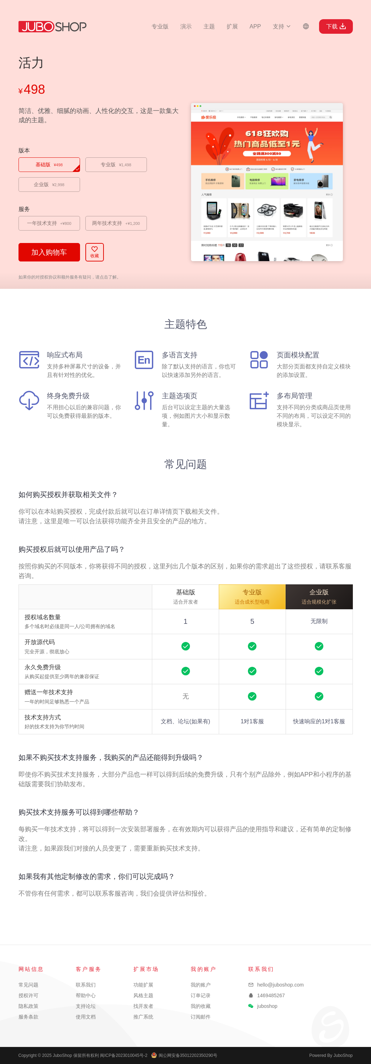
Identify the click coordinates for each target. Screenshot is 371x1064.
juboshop (267, 1006)
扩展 (232, 26)
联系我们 (86, 985)
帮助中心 (86, 995)
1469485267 (271, 995)
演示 (186, 26)
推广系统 (143, 1017)
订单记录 (201, 995)
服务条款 (28, 1017)
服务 (24, 209)
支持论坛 (86, 1006)
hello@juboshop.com (280, 985)
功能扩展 (143, 985)
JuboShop (52, 26)
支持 (282, 26)
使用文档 (86, 1017)
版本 (24, 150)
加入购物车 (49, 252)
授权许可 (28, 995)
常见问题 (28, 985)
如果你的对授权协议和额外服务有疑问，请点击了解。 (69, 277)
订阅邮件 (201, 1017)
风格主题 (143, 995)
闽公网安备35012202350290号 (184, 1055)
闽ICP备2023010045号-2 (123, 1055)
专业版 (160, 26)
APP (255, 26)
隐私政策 (28, 1006)
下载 (335, 26)
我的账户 (201, 985)
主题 (209, 26)
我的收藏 (201, 1006)
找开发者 (143, 1006)
